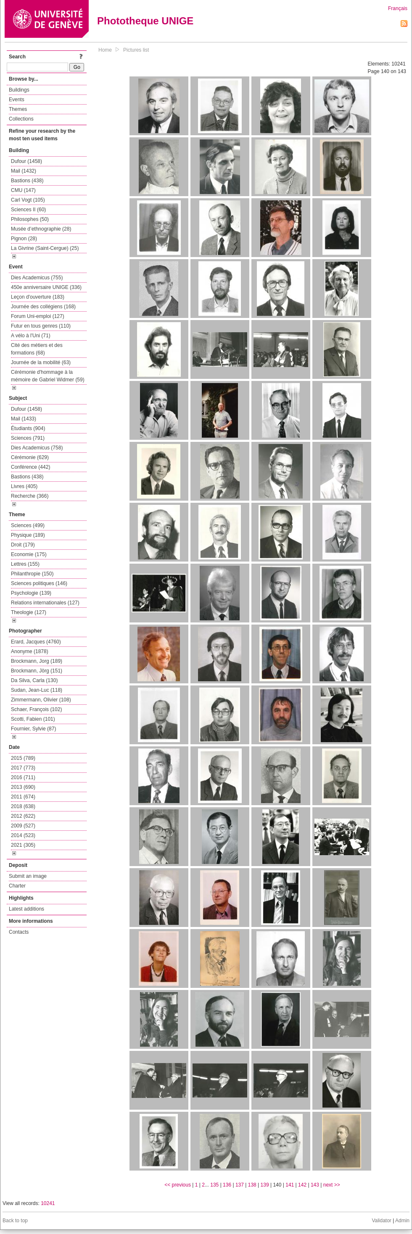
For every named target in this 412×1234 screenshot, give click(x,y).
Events (16, 99)
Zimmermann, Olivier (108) (41, 700)
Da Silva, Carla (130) (34, 680)
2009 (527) (23, 826)
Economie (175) (29, 554)
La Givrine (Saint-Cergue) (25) (45, 248)
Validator (381, 1220)
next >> (331, 1185)
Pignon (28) (24, 239)
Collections (21, 119)
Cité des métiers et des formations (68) (37, 349)
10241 (48, 1203)
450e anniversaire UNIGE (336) (46, 287)
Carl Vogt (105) (28, 200)
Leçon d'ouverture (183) (37, 297)
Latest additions (26, 909)
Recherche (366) (29, 496)
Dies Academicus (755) (37, 278)
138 (252, 1185)
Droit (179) (23, 545)
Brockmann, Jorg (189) (36, 661)
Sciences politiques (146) (39, 583)
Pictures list (136, 50)
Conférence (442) (30, 467)
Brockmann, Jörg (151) (36, 671)
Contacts (19, 932)
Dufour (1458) (26, 161)
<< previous (177, 1185)
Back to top (15, 1220)
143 (315, 1185)
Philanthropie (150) (32, 574)
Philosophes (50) (30, 219)
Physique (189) (28, 535)
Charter (17, 886)
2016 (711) (23, 777)
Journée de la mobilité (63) (41, 362)
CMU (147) (23, 190)
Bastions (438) (27, 181)
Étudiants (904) (28, 428)
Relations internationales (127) (45, 603)
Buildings (19, 90)
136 (227, 1185)
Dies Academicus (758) (37, 448)
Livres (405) (24, 486)
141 (289, 1185)
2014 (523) (23, 835)
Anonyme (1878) (29, 651)
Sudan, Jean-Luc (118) (36, 690)
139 (265, 1185)
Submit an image (28, 876)
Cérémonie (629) (30, 457)
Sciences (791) (28, 438)
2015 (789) (23, 758)
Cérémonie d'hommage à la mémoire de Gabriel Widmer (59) (48, 376)
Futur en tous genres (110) (41, 326)
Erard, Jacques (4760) (36, 642)
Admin (402, 1220)
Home (105, 50)
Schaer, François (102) (36, 709)
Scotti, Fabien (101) (33, 719)
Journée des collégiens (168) (43, 307)
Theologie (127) (28, 612)
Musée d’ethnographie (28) (41, 229)
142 (302, 1185)
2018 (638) (23, 806)
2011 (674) (23, 797)
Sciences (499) (28, 525)
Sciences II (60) (28, 210)
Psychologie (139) (31, 593)
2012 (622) (23, 816)
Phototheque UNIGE (145, 20)
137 (239, 1185)
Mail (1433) (23, 419)
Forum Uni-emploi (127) (37, 316)
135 (214, 1185)
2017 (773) (23, 768)
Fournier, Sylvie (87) (33, 729)
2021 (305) (23, 845)
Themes (18, 109)
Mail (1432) (23, 171)
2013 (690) (23, 787)
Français (397, 8)
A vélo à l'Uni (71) (30, 336)
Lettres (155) (25, 564)
